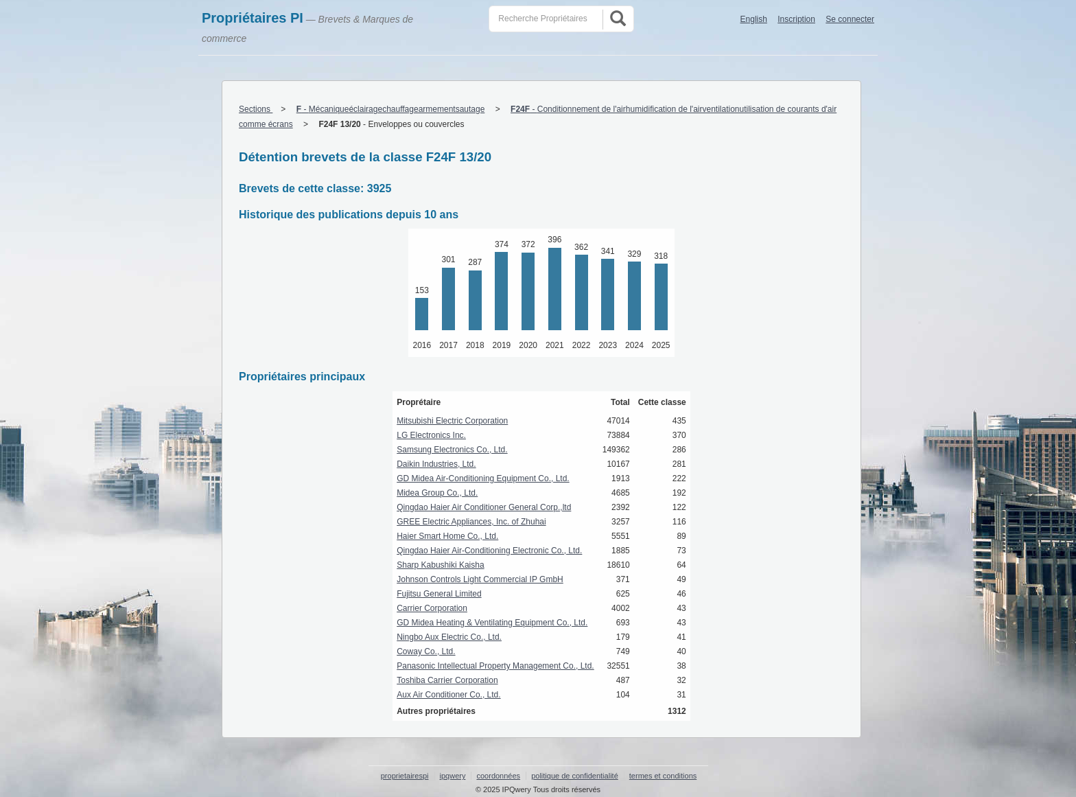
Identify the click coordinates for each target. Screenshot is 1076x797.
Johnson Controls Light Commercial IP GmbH (480, 579)
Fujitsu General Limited (439, 594)
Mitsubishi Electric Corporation (452, 421)
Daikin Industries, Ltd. (436, 464)
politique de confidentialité (574, 776)
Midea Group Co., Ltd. (437, 493)
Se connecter (850, 19)
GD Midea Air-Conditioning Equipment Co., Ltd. (483, 478)
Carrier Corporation (432, 608)
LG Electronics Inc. (431, 435)
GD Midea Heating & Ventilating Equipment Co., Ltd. (492, 622)
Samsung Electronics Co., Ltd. (452, 449)
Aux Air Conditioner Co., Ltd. (448, 695)
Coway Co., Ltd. (426, 651)
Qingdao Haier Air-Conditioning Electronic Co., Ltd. (489, 550)
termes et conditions (663, 776)
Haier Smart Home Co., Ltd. (447, 536)
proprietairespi (405, 776)
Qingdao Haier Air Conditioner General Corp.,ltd (484, 507)
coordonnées (498, 776)
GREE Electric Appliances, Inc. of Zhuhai (471, 522)
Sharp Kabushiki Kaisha (440, 565)
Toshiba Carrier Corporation (447, 680)
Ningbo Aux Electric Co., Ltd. (449, 637)
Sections (255, 109)
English (753, 19)
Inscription (796, 19)
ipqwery (453, 776)
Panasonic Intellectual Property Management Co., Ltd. (495, 666)
